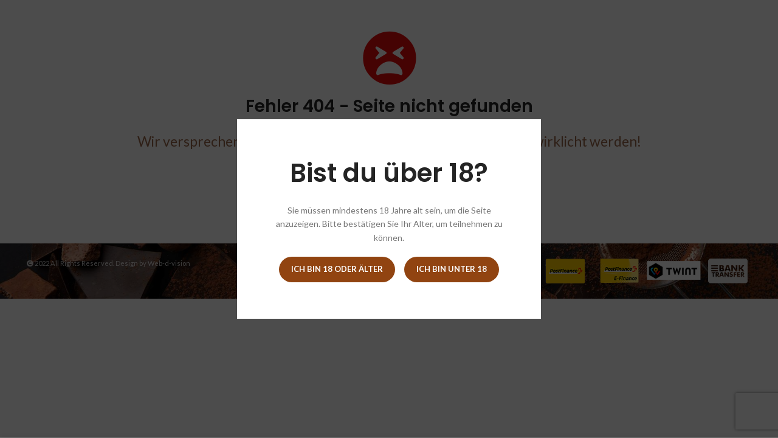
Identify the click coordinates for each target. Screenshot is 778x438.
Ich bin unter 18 (451, 269)
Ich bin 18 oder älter (337, 269)
